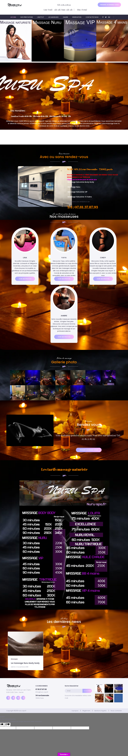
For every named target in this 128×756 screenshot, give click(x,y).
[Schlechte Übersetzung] (7, 724)
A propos (75, 711)
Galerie (65, 17)
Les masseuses (53, 17)
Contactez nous (92, 17)
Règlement (86, 711)
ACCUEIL (13, 17)
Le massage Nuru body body (41, 656)
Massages (35, 653)
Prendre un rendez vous (109, 5)
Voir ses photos (25, 279)
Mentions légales (100, 711)
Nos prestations (26, 17)
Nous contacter (116, 711)
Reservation (76, 17)
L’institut (40, 17)
